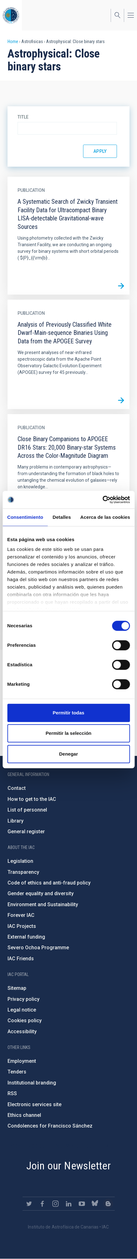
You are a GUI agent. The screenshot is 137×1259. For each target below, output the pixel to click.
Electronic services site (34, 1104)
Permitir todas (68, 712)
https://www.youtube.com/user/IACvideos (81, 1203)
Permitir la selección (69, 733)
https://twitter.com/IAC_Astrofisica (29, 1203)
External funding (26, 937)
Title (23, 116)
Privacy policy (24, 999)
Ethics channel (24, 1115)
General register (26, 832)
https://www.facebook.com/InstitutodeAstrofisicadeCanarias (42, 1203)
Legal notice (22, 1010)
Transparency (23, 872)
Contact (17, 788)
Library (16, 821)
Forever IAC (21, 915)
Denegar (68, 754)
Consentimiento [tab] (25, 517)
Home (13, 41)
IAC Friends (21, 959)
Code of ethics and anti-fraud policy (49, 883)
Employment (22, 1061)
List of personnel (27, 810)
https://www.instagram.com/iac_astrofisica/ (55, 1203)
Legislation (20, 861)
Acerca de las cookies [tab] (105, 517)
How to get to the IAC (32, 799)
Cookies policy (25, 1020)
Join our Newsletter (68, 1165)
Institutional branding (32, 1083)
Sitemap (17, 988)
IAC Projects (22, 926)
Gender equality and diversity (41, 893)
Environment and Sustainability (43, 904)
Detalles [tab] (62, 517)
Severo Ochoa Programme (38, 948)
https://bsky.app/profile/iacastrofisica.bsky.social (95, 1203)
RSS (12, 1093)
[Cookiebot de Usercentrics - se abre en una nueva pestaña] (102, 500)
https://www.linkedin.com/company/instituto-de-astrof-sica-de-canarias (68, 1203)
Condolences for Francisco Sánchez (50, 1126)
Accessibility (22, 1031)
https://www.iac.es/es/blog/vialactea (108, 1203)
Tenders (17, 1072)
